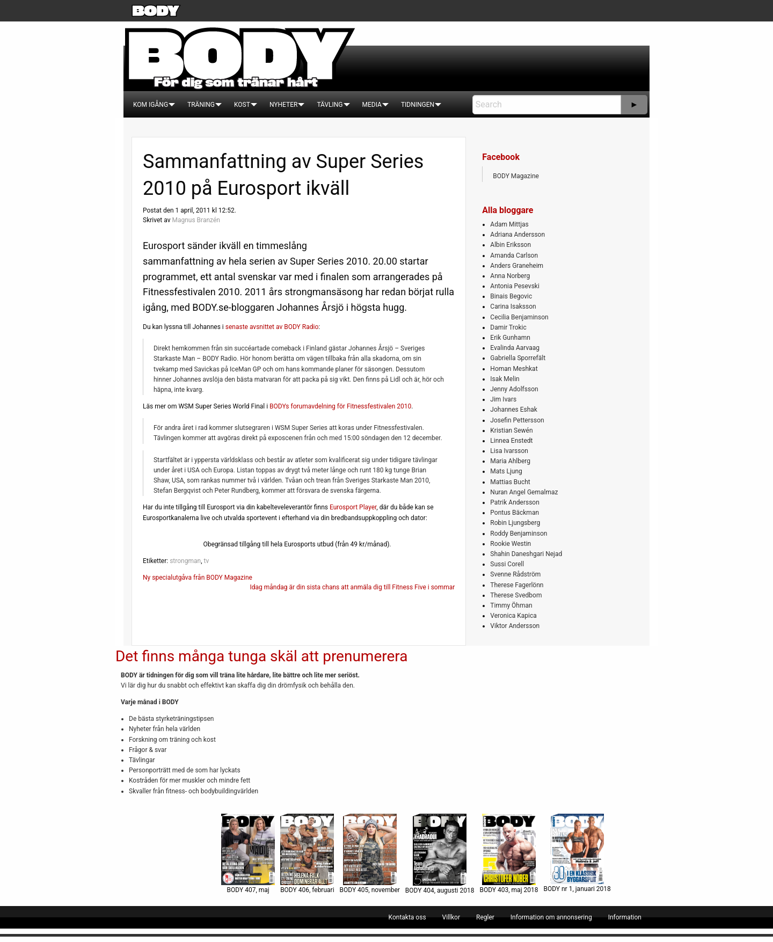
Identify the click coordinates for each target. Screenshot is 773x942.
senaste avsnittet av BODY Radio (272, 327)
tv (206, 561)
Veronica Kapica (513, 615)
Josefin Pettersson (517, 420)
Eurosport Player (353, 507)
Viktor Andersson (514, 626)
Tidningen (417, 104)
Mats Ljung (506, 471)
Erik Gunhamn (510, 337)
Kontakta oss (407, 917)
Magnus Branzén (196, 220)
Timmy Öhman (511, 605)
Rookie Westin (510, 543)
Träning (201, 104)
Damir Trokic (508, 327)
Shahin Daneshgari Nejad (526, 554)
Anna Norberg (510, 276)
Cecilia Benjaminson (519, 317)
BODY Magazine (516, 176)
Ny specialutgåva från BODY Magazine (197, 577)
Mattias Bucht (510, 482)
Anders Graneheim (516, 265)
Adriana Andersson (517, 234)
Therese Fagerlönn (516, 585)
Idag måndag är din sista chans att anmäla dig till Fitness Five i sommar (352, 587)
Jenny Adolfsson (514, 389)
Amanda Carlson (514, 255)
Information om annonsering (551, 917)
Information (624, 917)
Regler (485, 917)
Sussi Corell (507, 564)
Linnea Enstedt (511, 440)
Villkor (451, 917)
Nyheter (283, 104)
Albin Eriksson (510, 245)
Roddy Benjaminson (518, 533)
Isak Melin (504, 379)
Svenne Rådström (515, 574)
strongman (185, 561)
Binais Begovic (511, 296)
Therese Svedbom (516, 595)
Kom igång (150, 104)
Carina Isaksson (513, 306)
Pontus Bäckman (514, 512)
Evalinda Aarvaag (514, 348)
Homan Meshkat (513, 369)
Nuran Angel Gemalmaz (524, 492)
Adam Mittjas (509, 224)
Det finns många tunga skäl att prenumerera (261, 656)
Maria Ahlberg (510, 461)
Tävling (329, 104)
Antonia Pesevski (514, 286)
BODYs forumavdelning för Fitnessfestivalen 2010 (340, 406)
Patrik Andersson (514, 502)
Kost (242, 104)
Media (372, 104)
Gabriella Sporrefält (517, 358)
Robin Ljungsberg (515, 523)
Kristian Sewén (511, 430)
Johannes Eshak (513, 409)
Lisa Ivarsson (509, 451)
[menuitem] (150, 105)
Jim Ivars (503, 399)
